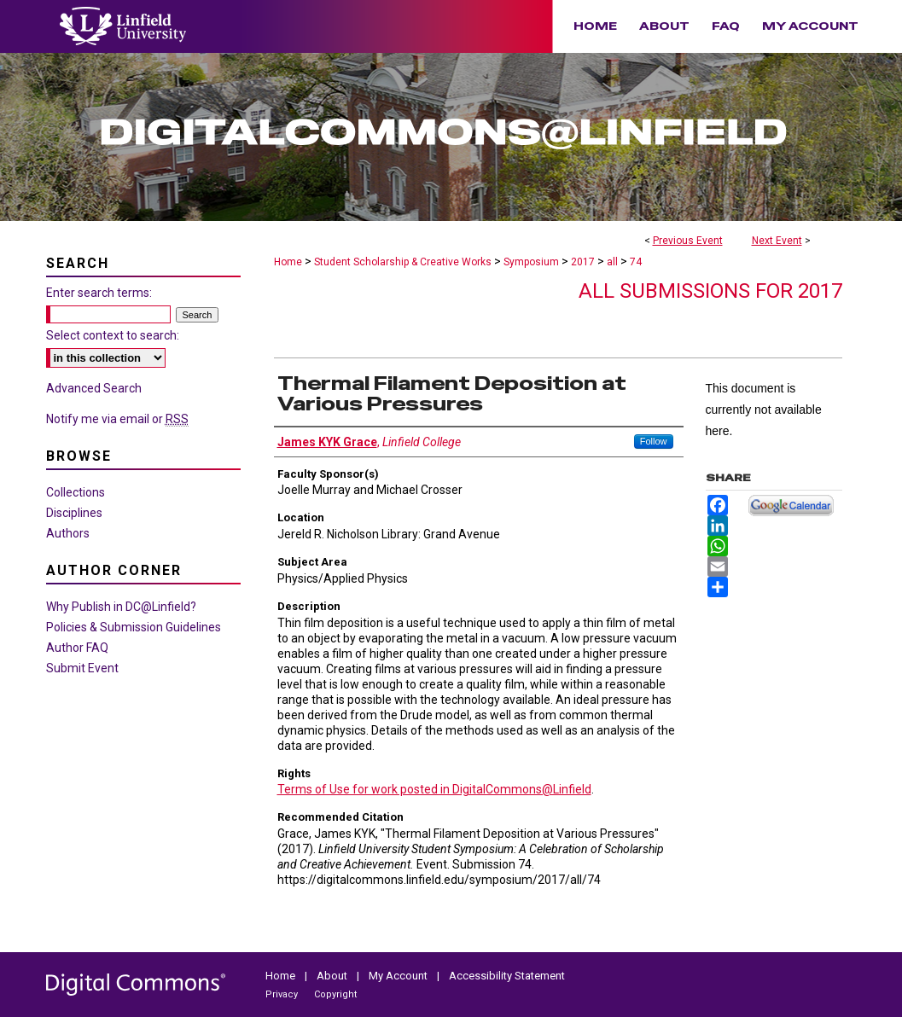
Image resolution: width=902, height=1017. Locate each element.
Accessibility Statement (507, 975)
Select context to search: (112, 335)
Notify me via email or (117, 419)
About (333, 975)
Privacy (282, 994)
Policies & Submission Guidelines (133, 627)
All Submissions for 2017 (710, 291)
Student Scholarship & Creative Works (404, 262)
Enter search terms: (99, 292)
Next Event (777, 241)
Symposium (532, 262)
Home (288, 262)
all (613, 262)
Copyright (335, 994)
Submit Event (82, 668)
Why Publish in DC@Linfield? (121, 606)
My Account (399, 975)
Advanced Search (94, 388)
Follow (653, 441)
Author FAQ (77, 647)
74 (636, 262)
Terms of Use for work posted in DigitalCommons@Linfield (434, 789)
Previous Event (688, 241)
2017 (584, 262)
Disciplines (74, 513)
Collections (75, 492)
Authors (68, 533)
